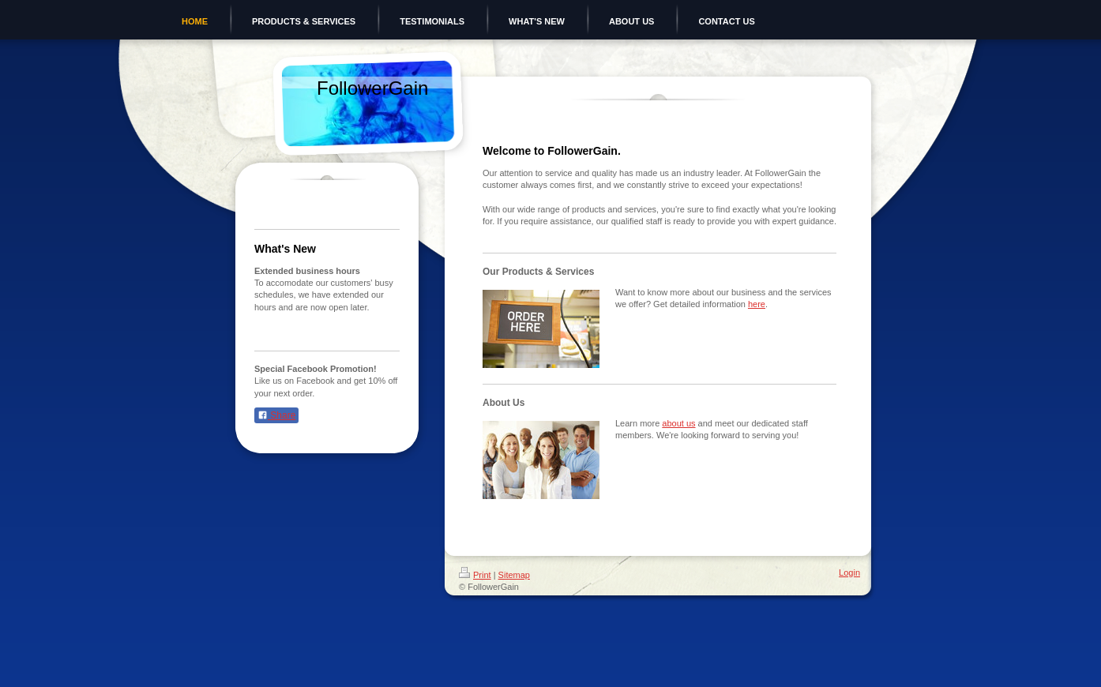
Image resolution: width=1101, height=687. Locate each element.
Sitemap (514, 575)
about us (678, 423)
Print (475, 575)
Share (276, 415)
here (756, 304)
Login (849, 572)
